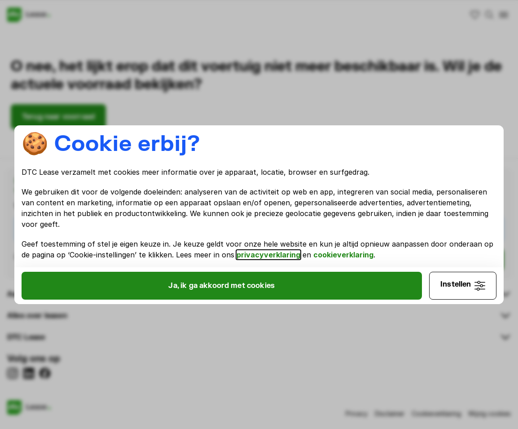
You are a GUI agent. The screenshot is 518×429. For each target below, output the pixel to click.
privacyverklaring (268, 254)
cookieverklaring (343, 254)
